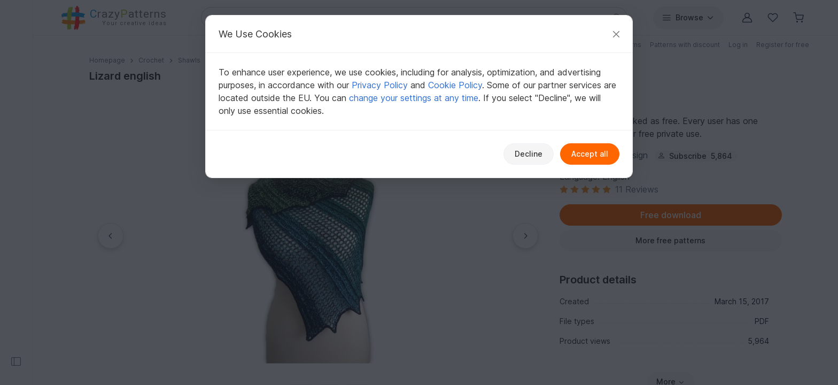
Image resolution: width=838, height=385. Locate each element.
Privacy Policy (380, 85)
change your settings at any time (413, 98)
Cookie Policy (455, 85)
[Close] (616, 34)
